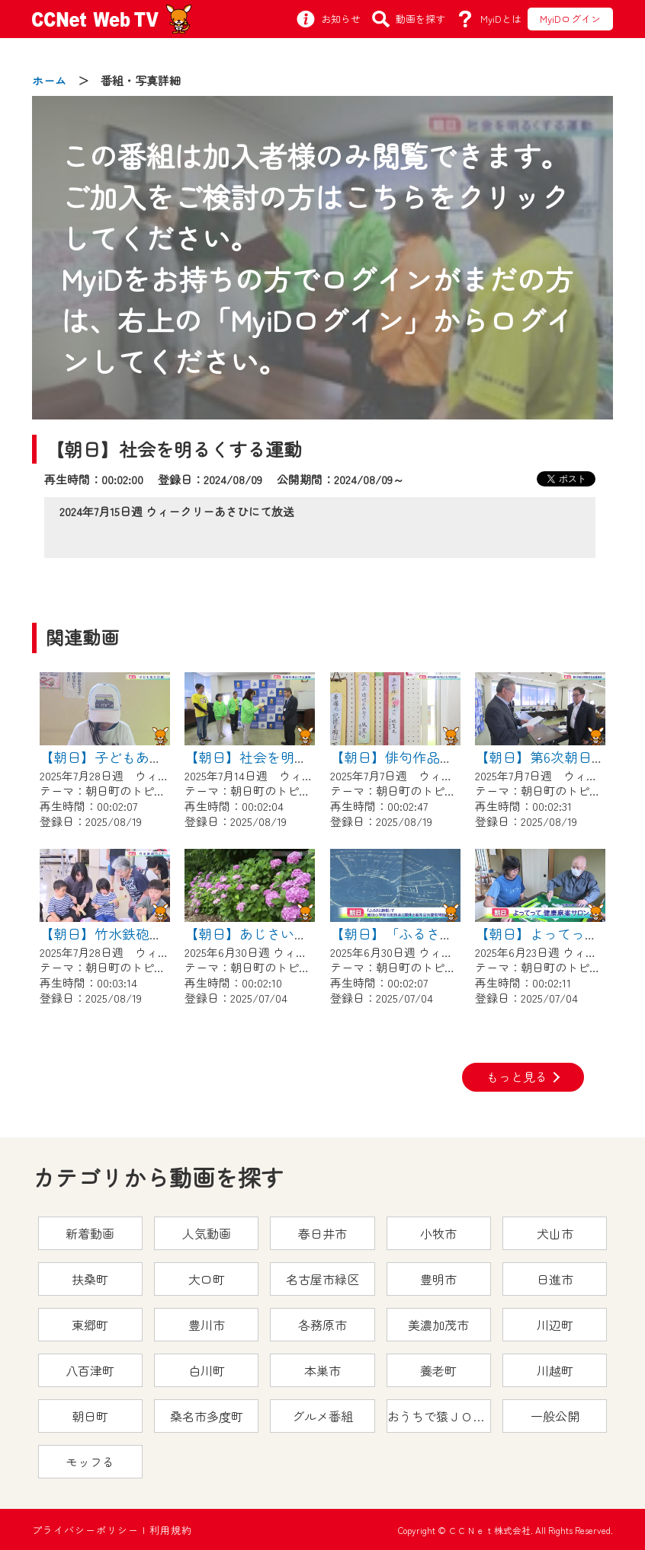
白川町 (206, 1370)
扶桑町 (90, 1279)
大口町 (206, 1279)
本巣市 (322, 1370)
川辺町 (555, 1325)
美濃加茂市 (438, 1325)
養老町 (438, 1370)
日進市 (555, 1279)
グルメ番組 (322, 1416)
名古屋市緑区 (322, 1279)
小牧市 (438, 1233)
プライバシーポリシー (85, 1530)
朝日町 (90, 1416)
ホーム (49, 80)
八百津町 (90, 1370)
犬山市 (555, 1233)
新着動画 (90, 1233)
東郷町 (90, 1325)
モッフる (90, 1462)
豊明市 (438, 1279)
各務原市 (322, 1325)
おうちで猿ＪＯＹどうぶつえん (439, 1416)
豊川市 (206, 1325)
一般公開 (555, 1416)
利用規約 (170, 1530)
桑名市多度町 (206, 1416)
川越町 (555, 1370)
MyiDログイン (570, 18)
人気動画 (206, 1233)
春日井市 (322, 1233)
